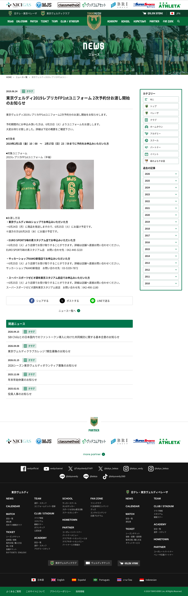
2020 (147, 215)
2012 (147, 269)
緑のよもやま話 (157, 161)
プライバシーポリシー (60, 591)
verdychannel (53, 468)
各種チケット (11, 549)
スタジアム (38, 521)
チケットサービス (133, 543)
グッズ (93, 509)
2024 (147, 187)
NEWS (11, 21)
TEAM (55, 21)
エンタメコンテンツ (98, 512)
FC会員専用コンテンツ (100, 506)
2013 (147, 262)
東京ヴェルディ (20, 492)
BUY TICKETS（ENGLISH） (16, 552)
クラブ (30, 91)
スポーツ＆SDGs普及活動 (72, 509)
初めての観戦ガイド (14, 524)
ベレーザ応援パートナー (163, 554)
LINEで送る (103, 300)
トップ (153, 106)
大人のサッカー (68, 506)
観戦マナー (38, 524)
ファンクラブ (96, 503)
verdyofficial (30, 468)
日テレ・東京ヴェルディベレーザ (149, 492)
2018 (147, 228)
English (57, 579)
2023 (147, 194)
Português (101, 579)
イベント (154, 154)
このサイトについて (35, 591)
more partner (92, 454)
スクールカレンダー (70, 512)
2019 (147, 221)
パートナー (155, 147)
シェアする (42, 300)
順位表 (8, 521)
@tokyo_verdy (133, 468)
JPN (175, 13)
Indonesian (148, 579)
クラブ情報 (38, 518)
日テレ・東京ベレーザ (25, 13)
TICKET (45, 21)
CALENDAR (21, 21)
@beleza (90, 476)
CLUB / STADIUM (70, 21)
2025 (147, 180)
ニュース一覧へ (67, 310)
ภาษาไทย (124, 579)
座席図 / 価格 (11, 539)
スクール (154, 140)
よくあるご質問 (13, 591)
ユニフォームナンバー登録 (44, 506)
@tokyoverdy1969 (114, 476)
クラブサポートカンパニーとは (74, 538)
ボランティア (39, 527)
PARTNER (154, 21)
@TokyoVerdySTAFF (80, 468)
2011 (147, 276)
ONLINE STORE (155, 13)
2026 (147, 173)
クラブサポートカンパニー (73, 541)
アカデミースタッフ (42, 548)
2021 (147, 208)
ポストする (73, 300)
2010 (147, 283)
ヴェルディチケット (100, 563)
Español (79, 579)
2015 (147, 249)
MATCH (34, 21)
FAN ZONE (168, 21)
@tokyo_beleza (108, 468)
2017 (147, 235)
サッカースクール (69, 503)
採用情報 (80, 591)
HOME (9, 77)
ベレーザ (154, 113)
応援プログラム (97, 515)
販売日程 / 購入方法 (14, 543)
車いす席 (9, 546)
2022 (147, 201)
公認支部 (37, 530)
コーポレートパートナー (72, 532)
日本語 (37, 579)
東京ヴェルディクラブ (58, 13)
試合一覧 (9, 518)
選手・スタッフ (40, 503)
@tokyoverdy (69, 476)
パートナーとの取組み (71, 544)
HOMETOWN (140, 21)
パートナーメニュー (70, 535)
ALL (152, 99)
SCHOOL (125, 21)
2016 (147, 242)
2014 (147, 256)
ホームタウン (156, 126)
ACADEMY (112, 21)
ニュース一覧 (21, 77)
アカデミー (155, 133)
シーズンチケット (13, 536)
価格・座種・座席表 (134, 536)
